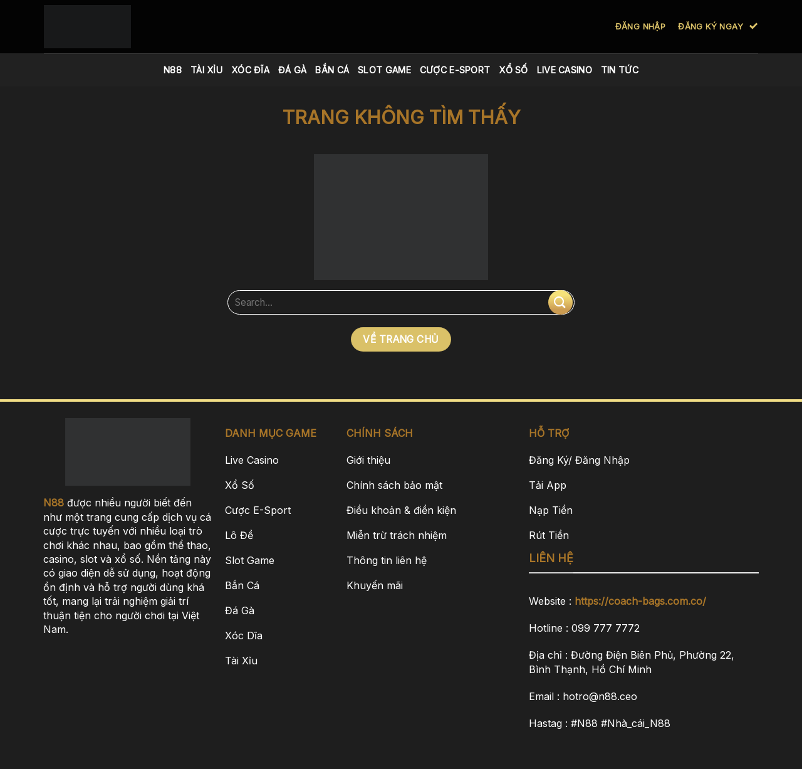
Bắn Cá (332, 70)
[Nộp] (560, 302)
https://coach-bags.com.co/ (640, 601)
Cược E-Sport (455, 70)
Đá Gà (292, 70)
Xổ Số (513, 70)
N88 (173, 70)
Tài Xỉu (206, 70)
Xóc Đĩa (250, 70)
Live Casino (564, 70)
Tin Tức (619, 70)
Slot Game (384, 70)
